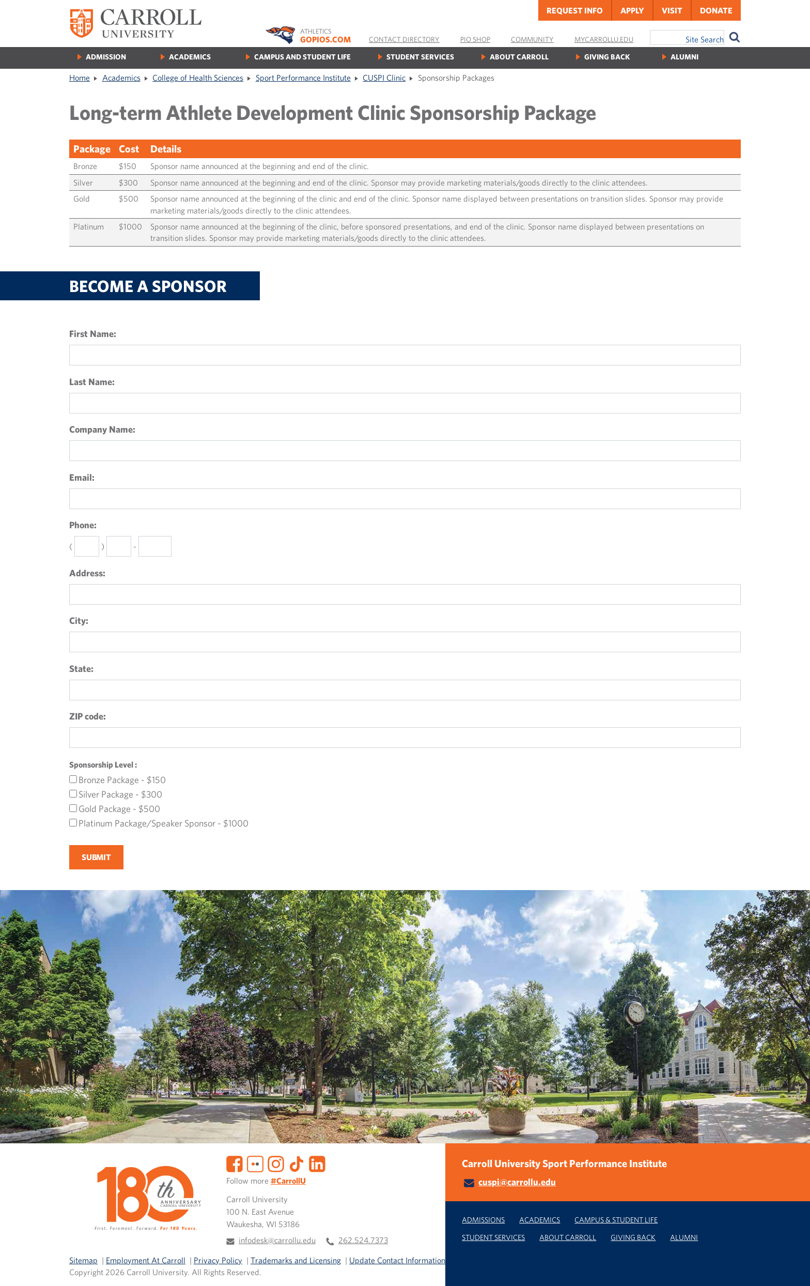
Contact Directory (404, 39)
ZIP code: (87, 716)
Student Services (420, 56)
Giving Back (607, 56)
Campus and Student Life (302, 56)
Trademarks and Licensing (296, 1260)
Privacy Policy (218, 1260)
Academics (190, 56)
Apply (632, 10)
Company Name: (102, 429)
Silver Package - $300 (120, 794)
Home (79, 77)
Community (532, 39)
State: (81, 668)
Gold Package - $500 (119, 809)
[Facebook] (234, 1163)
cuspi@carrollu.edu (517, 1181)
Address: (87, 573)
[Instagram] (276, 1163)
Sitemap (83, 1260)
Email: (82, 477)
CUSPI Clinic (384, 77)
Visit (672, 10)
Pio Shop (475, 39)
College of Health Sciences (197, 77)
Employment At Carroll (145, 1260)
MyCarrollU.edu (603, 39)
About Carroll (519, 56)
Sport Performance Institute (303, 77)
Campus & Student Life (616, 1219)
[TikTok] (296, 1163)
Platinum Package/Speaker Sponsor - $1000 (163, 823)
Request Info (575, 10)
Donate (716, 10)
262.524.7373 (363, 1240)
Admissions (483, 1219)
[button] (791, 1267)
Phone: (83, 524)
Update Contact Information (397, 1260)
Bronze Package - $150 (122, 780)
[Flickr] (255, 1163)
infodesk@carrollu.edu (277, 1240)
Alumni (684, 56)
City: (78, 620)
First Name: (92, 333)
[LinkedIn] (317, 1163)
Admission (106, 56)
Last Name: (92, 381)
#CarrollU (288, 1180)
